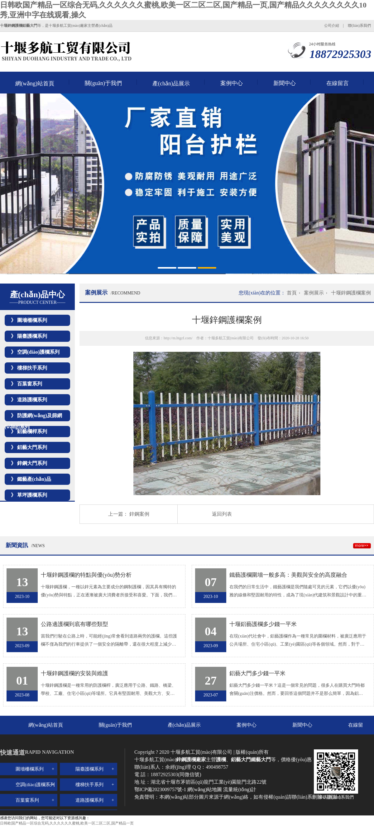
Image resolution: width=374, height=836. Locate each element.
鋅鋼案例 (139, 514)
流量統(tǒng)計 (239, 789)
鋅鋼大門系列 (32, 463)
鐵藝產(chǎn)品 (34, 479)
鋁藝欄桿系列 (32, 431)
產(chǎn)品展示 (171, 83)
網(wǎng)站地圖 (204, 789)
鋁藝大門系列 (32, 447)
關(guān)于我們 (103, 83)
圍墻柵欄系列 (32, 320)
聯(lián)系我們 (359, 25)
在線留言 (337, 83)
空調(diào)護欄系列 (38, 352)
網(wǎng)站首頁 (34, 83)
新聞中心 (284, 83)
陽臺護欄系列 (32, 336)
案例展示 (314, 292)
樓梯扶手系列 (32, 367)
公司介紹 (331, 25)
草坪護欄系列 (32, 495)
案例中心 (231, 83)
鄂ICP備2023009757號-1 (160, 789)
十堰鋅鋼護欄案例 (351, 292)
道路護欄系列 (32, 399)
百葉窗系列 (29, 383)
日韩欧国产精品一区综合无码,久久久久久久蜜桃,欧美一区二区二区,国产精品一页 (67, 823)
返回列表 (222, 514)
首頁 (292, 292)
